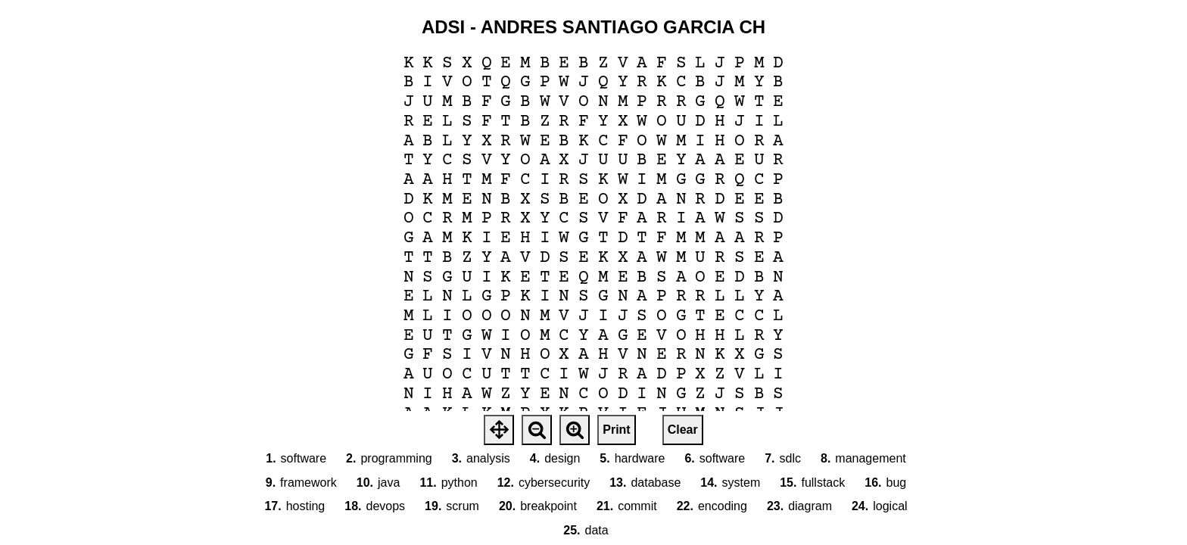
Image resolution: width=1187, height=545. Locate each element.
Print (616, 429)
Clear (683, 429)
